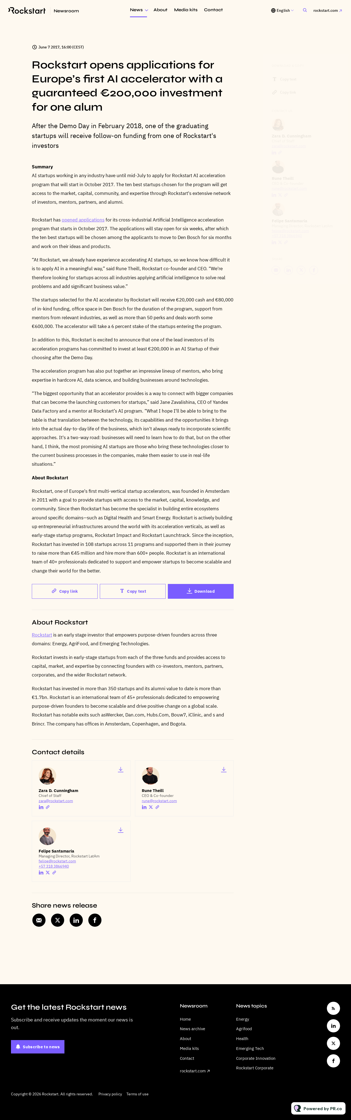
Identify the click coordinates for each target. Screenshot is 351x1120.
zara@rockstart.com (56, 800)
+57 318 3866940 (54, 866)
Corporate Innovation (256, 1058)
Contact (213, 9)
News (136, 9)
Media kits (185, 9)
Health (242, 1038)
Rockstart (42, 635)
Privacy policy (110, 1094)
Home (185, 1019)
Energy (242, 1019)
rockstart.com (325, 10)
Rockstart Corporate (254, 1067)
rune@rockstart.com (159, 800)
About (161, 9)
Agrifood (244, 1028)
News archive (192, 1028)
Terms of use (137, 1094)
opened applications (83, 220)
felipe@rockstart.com (57, 861)
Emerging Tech (250, 1048)
